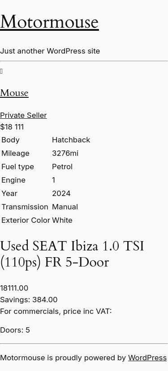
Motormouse (49, 22)
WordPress (147, 357)
